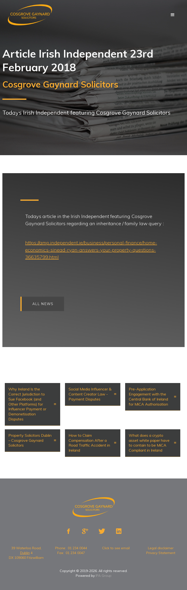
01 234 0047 (75, 553)
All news (50, 304)
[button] (172, 15)
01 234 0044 (77, 548)
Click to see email (116, 548)
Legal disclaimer (161, 548)
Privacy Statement (160, 553)
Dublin (25, 553)
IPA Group (103, 575)
